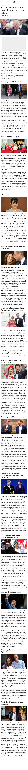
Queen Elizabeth (7, 556)
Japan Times (12, 243)
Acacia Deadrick (5, 15)
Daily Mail (10, 570)
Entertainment (4, 5)
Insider (7, 110)
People (16, 400)
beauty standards (16, 69)
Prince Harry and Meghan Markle (16, 290)
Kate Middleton (19, 283)
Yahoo (21, 340)
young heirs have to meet (14, 692)
